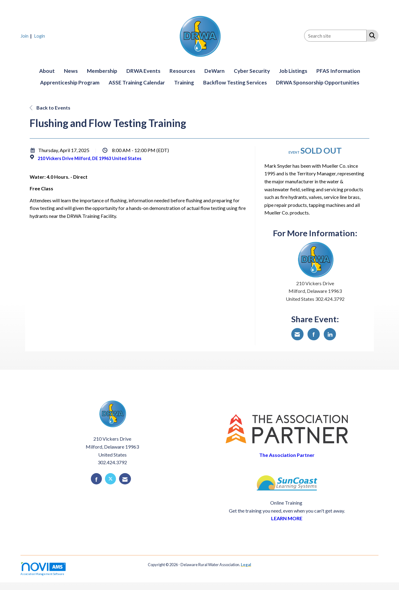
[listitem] (27, 36)
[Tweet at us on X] (110, 478)
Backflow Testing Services (235, 82)
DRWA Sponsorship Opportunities (317, 82)
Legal (246, 564)
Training (184, 82)
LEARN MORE (286, 518)
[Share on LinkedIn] (330, 334)
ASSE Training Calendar (137, 82)
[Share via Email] (297, 334)
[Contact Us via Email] (125, 478)
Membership (102, 71)
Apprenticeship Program (69, 82)
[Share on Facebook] (314, 334)
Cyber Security (252, 71)
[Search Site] (371, 35)
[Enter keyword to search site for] (335, 36)
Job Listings (293, 71)
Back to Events (50, 107)
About (47, 71)
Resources (182, 71)
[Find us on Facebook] (96, 478)
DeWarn (214, 71)
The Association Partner (287, 455)
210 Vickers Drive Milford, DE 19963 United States (89, 158)
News (71, 71)
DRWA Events (143, 71)
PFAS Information (338, 71)
